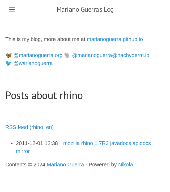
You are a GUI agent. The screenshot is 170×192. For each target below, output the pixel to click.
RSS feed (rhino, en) (29, 127)
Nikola (125, 164)
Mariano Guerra (65, 164)
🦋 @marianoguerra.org (33, 55)
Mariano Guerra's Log (85, 9)
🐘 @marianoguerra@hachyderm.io (106, 55)
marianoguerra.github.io (115, 39)
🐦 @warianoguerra (29, 63)
